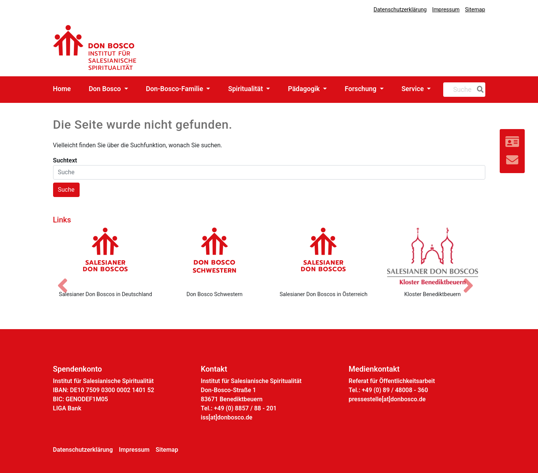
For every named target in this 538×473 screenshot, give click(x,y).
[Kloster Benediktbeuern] (432, 255)
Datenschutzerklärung (400, 9)
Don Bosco (105, 89)
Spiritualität (246, 89)
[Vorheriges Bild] (66, 279)
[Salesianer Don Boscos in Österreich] (323, 255)
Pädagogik (304, 89)
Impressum (446, 9)
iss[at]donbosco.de (227, 417)
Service (413, 89)
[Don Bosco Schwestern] (214, 255)
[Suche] (478, 89)
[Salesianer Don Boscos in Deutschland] (105, 255)
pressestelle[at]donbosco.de (387, 399)
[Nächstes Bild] (472, 279)
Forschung (361, 89)
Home (62, 89)
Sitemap (475, 9)
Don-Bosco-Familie (175, 89)
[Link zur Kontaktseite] (512, 142)
